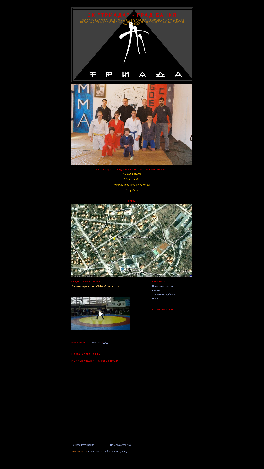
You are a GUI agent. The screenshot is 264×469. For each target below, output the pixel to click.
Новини (156, 298)
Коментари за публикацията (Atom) (107, 451)
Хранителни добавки (163, 294)
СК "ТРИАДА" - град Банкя (132, 15)
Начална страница (120, 445)
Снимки (156, 290)
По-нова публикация (83, 445)
